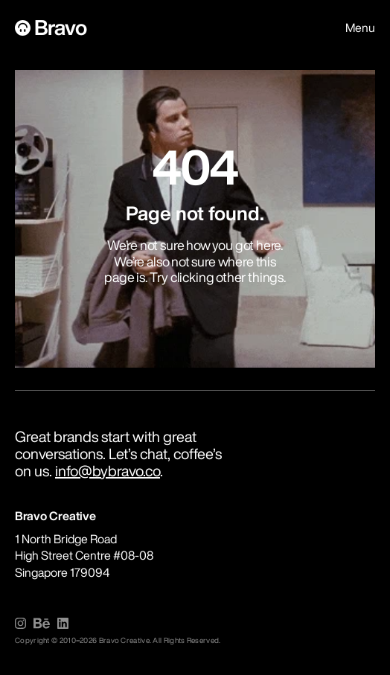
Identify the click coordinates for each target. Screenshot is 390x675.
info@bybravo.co (107, 471)
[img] (20, 623)
